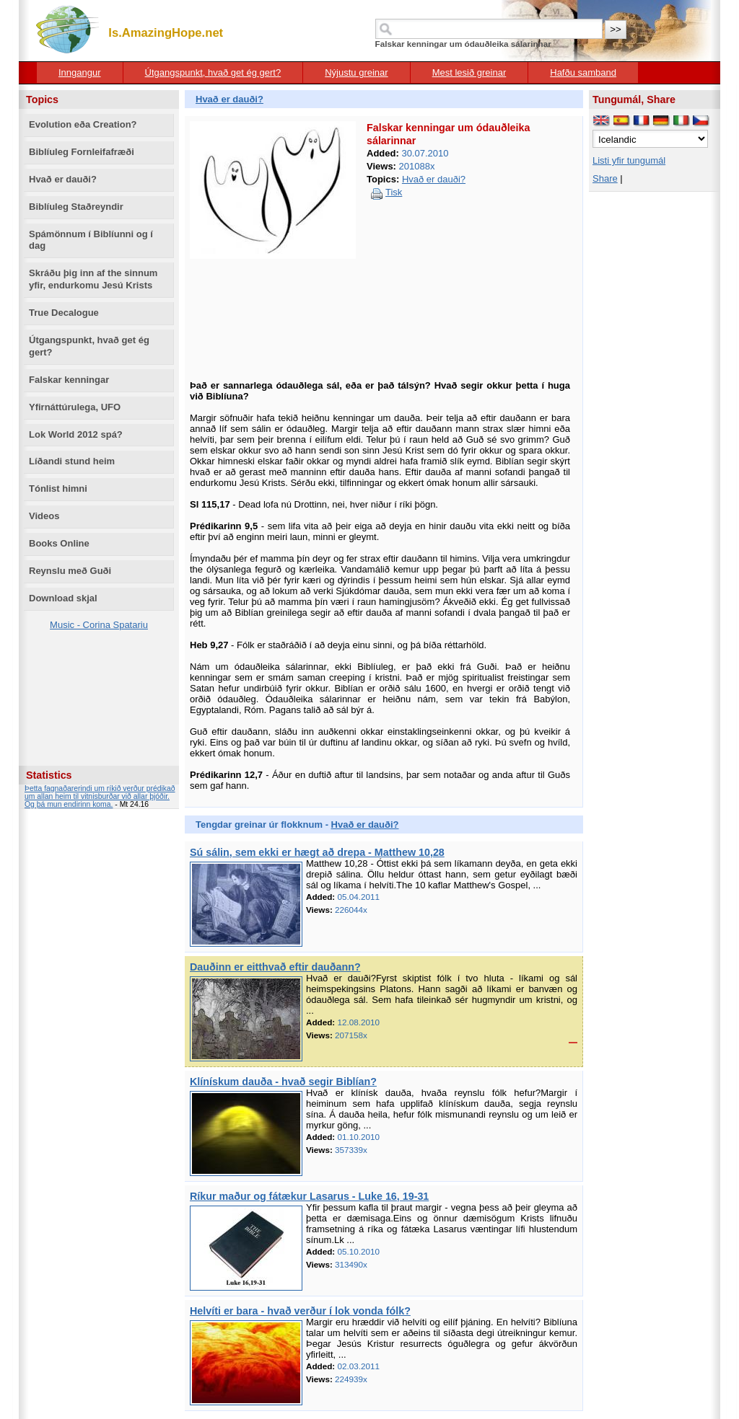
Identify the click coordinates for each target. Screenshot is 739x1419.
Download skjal (63, 598)
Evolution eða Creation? (83, 124)
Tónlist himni (58, 488)
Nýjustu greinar (356, 72)
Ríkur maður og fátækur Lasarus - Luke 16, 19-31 (309, 1196)
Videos (44, 515)
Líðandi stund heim (72, 461)
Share (605, 178)
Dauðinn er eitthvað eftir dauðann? (275, 967)
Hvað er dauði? (63, 179)
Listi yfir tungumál (628, 160)
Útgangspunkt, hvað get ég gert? (213, 72)
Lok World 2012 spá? (76, 434)
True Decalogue (64, 312)
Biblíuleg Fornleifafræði (81, 151)
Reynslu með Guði (70, 570)
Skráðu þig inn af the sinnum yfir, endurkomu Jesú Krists (93, 279)
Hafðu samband (583, 72)
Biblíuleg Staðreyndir (76, 206)
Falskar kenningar (69, 379)
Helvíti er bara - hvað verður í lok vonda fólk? (300, 1311)
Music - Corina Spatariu (99, 624)
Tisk (393, 192)
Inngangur (79, 72)
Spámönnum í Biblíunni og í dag (91, 240)
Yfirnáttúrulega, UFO (75, 407)
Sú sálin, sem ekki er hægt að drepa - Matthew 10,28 (317, 852)
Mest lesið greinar (469, 72)
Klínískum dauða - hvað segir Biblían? (283, 1081)
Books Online (59, 543)
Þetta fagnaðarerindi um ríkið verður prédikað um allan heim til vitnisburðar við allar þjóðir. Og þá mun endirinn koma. (100, 796)
